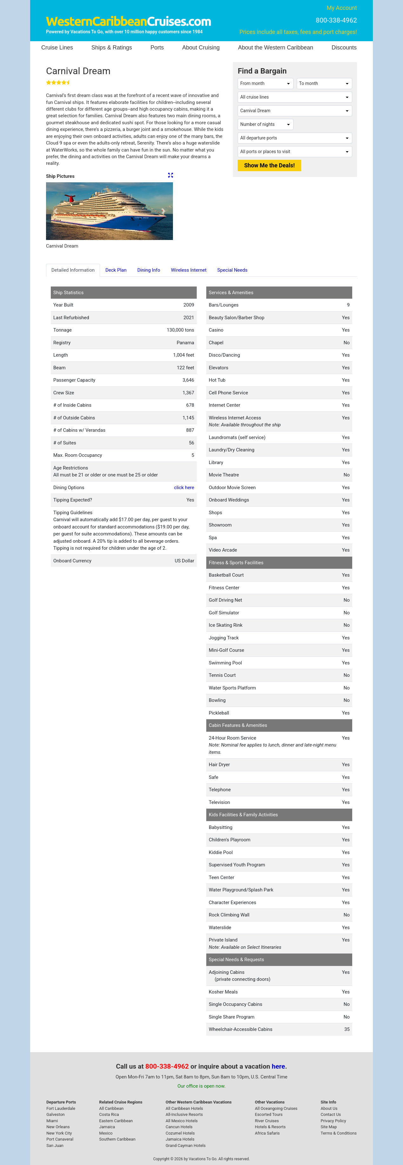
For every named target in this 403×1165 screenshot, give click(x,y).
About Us (329, 1108)
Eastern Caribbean (116, 1120)
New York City (59, 1133)
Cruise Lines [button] (57, 47)
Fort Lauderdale (60, 1108)
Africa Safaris (267, 1133)
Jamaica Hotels (180, 1139)
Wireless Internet (189, 270)
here (278, 1066)
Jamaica (107, 1126)
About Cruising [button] (201, 47)
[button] (55, 211)
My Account (342, 7)
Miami (52, 1120)
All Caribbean (111, 1108)
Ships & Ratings (111, 47)
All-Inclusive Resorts (184, 1114)
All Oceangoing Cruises (276, 1108)
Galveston (55, 1114)
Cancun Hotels (179, 1126)
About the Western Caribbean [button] (275, 47)
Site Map (329, 1126)
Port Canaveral (59, 1139)
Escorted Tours (268, 1114)
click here (184, 487)
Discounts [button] (344, 47)
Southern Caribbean (117, 1139)
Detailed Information (73, 270)
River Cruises (267, 1120)
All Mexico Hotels (182, 1120)
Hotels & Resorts (270, 1126)
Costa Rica (109, 1114)
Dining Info (148, 270)
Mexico (106, 1133)
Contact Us (331, 1114)
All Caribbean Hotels (184, 1108)
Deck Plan (116, 270)
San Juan (54, 1145)
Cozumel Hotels (180, 1133)
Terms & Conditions (339, 1133)
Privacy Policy (333, 1120)
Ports (157, 47)
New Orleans (58, 1126)
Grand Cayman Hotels (186, 1145)
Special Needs (232, 270)
